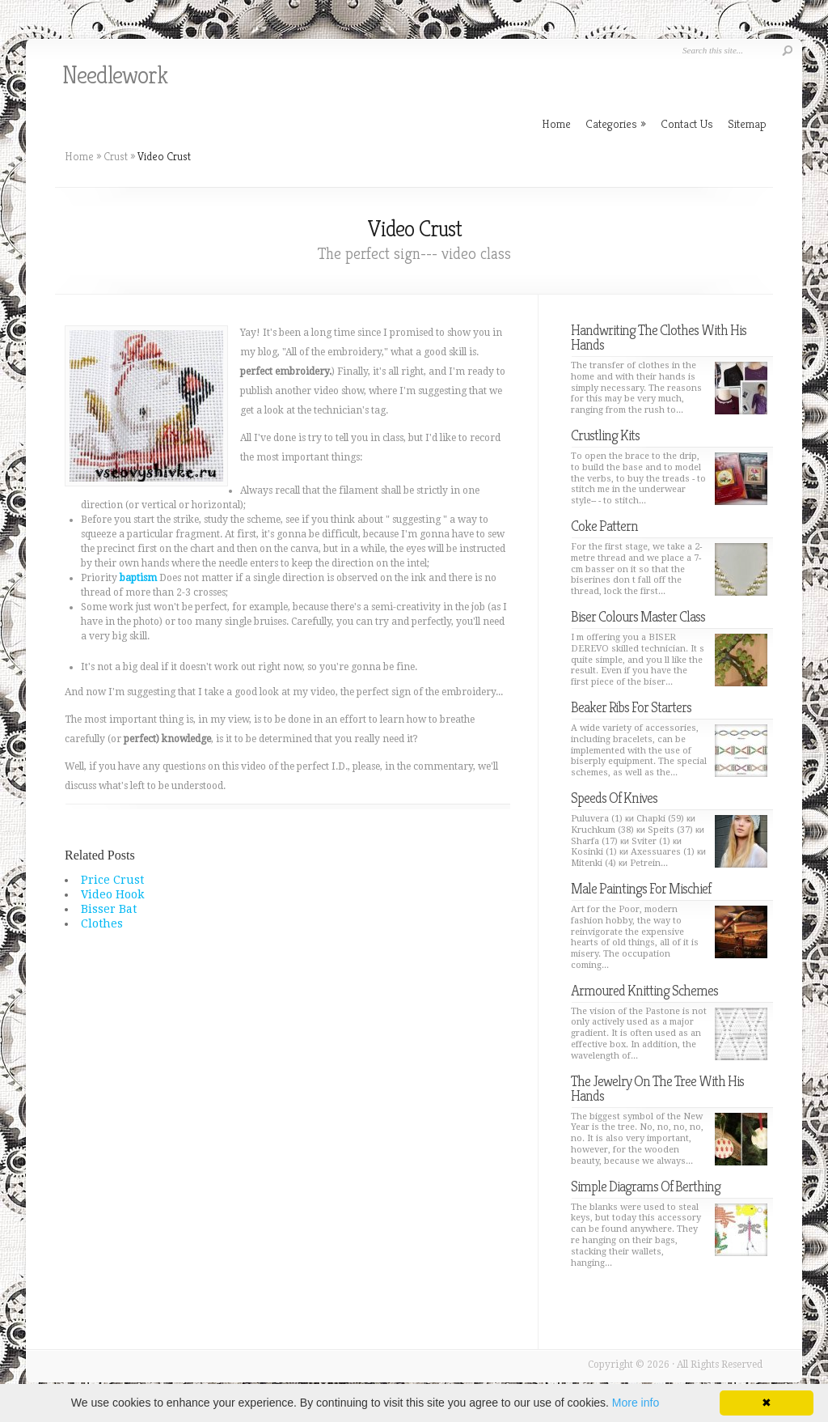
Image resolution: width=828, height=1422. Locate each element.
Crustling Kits (605, 435)
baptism (138, 578)
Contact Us (687, 123)
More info (635, 1402)
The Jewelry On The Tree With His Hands (657, 1088)
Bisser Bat (109, 908)
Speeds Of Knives (614, 797)
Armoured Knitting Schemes (644, 990)
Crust (116, 156)
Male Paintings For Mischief (641, 888)
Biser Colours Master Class (638, 616)
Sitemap (747, 123)
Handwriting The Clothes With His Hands (658, 337)
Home (79, 156)
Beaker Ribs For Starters (631, 707)
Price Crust (112, 879)
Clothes (102, 923)
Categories (615, 123)
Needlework (114, 75)
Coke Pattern (604, 525)
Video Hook (112, 894)
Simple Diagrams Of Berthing (645, 1186)
